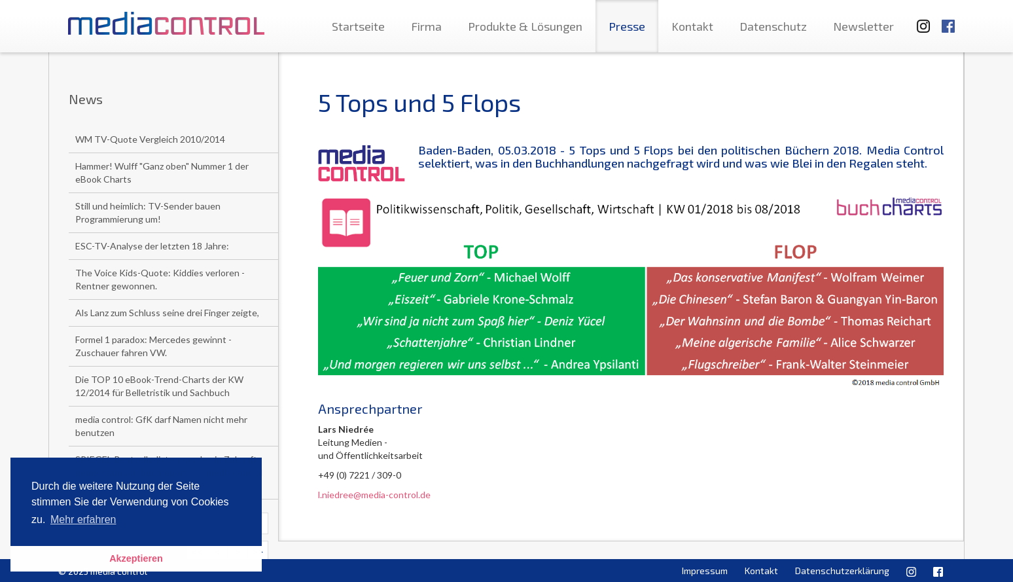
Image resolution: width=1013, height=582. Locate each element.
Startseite (358, 26)
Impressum (705, 570)
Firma (426, 26)
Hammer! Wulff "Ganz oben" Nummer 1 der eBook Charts (162, 172)
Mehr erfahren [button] (83, 519)
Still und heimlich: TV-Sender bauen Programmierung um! (148, 212)
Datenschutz (773, 26)
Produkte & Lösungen (525, 26)
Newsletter (863, 26)
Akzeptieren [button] (136, 558)
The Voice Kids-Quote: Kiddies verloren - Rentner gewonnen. (160, 279)
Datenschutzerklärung (842, 570)
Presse (627, 26)
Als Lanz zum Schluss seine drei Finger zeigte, (167, 312)
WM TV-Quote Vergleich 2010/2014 (150, 139)
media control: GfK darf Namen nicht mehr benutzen (161, 426)
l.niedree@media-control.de (374, 494)
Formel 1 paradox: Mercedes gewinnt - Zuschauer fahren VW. (153, 346)
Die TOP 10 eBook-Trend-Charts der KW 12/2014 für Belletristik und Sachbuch (159, 386)
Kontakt (692, 26)
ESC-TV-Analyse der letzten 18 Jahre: (152, 245)
